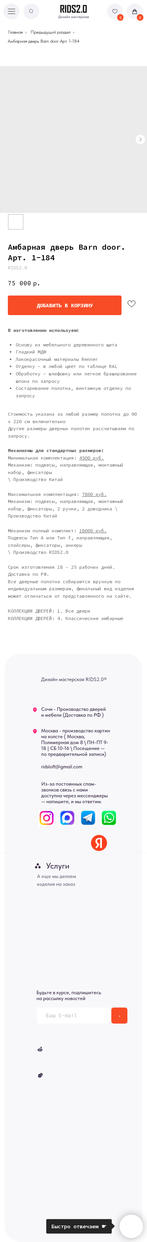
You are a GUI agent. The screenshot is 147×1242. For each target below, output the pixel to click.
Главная (15, 32)
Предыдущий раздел (51, 32)
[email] (74, 1016)
